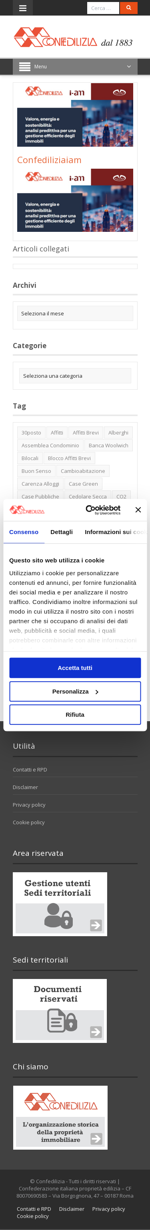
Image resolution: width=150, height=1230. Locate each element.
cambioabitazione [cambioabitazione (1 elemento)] (83, 470)
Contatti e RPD (30, 769)
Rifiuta (75, 714)
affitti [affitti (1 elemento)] (57, 432)
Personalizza (75, 691)
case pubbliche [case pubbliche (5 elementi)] (40, 496)
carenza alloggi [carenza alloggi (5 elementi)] (40, 483)
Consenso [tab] (23, 531)
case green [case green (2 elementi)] (83, 483)
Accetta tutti (75, 667)
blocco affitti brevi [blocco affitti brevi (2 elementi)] (69, 458)
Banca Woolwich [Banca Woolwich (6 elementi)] (108, 445)
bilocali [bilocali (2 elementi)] (30, 458)
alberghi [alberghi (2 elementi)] (118, 432)
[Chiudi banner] (138, 510)
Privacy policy (29, 804)
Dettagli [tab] (61, 531)
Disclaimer (25, 787)
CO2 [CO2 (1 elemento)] (121, 496)
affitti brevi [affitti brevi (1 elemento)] (86, 432)
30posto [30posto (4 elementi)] (31, 432)
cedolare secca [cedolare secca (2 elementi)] (88, 496)
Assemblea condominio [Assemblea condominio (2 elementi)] (50, 445)
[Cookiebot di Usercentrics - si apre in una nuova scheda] (89, 510)
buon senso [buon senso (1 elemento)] (36, 470)
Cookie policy (29, 822)
